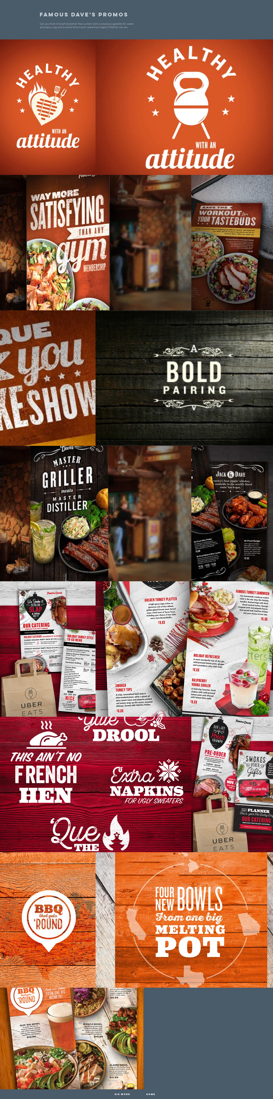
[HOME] (150, 1094)
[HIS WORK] (122, 1094)
